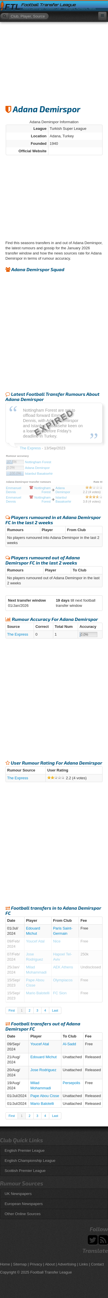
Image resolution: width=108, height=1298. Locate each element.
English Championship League (30, 1160)
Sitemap (20, 1264)
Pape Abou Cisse (44, 1096)
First (12, 1010)
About (50, 1264)
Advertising (67, 1264)
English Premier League (25, 1150)
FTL (12, 7)
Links (83, 1264)
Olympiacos (63, 980)
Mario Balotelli (38, 993)
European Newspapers (24, 1204)
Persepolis (71, 1083)
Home (5, 1264)
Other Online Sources (23, 1214)
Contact (97, 1264)
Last (55, 1010)
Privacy (36, 1264)
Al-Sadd (69, 1044)
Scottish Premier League (25, 1170)
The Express (17, 634)
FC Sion (60, 993)
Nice (56, 941)
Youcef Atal (35, 941)
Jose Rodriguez (43, 1070)
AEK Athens (63, 967)
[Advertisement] (54, 61)
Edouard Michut (43, 1057)
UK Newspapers (18, 1193)
